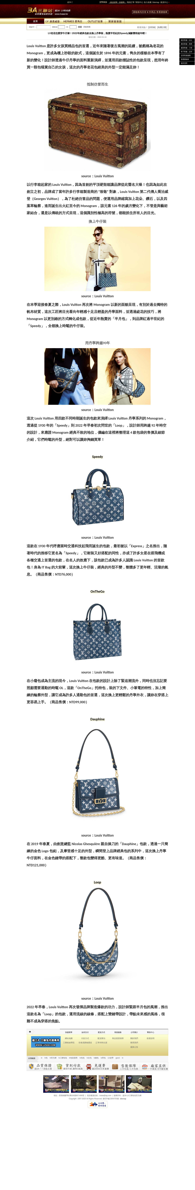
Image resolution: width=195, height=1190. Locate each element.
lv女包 (89, 1058)
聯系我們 (134, 1043)
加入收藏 (147, 2)
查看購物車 (161, 12)
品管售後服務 (186, 55)
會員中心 (164, 2)
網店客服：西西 (186, 44)
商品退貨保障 (118, 1038)
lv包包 (82, 1058)
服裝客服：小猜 (186, 48)
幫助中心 (139, 2)
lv (41, 1058)
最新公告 (134, 1047)
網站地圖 (69, 1038)
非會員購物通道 (85, 1043)
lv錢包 (96, 1058)
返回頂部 (184, 63)
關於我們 (134, 1038)
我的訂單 (131, 2)
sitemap (123, 1099)
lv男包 (103, 1058)
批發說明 (150, 1038)
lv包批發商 (73, 1058)
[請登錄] (152, 27)
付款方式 (85, 1038)
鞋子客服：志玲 (186, 51)
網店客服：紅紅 (186, 40)
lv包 (49, 10)
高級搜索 (86, 27)
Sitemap (155, 2)
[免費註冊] (162, 27)
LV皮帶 (110, 1058)
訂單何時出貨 (101, 1043)
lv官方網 (53, 1058)
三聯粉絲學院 (68, 1043)
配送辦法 (101, 1038)
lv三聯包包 (63, 1058)
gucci (118, 1058)
